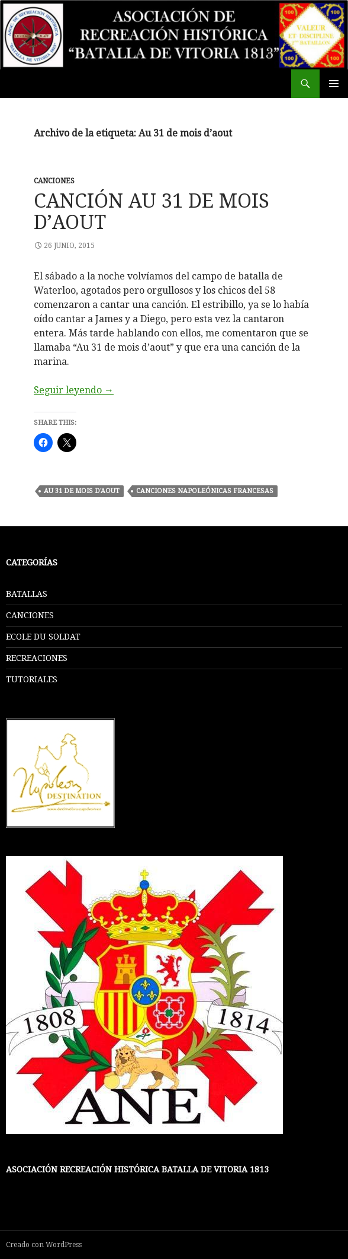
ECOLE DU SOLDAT (43, 636)
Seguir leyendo (74, 390)
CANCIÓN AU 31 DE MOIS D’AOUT (151, 211)
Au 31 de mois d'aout (82, 491)
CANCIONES (54, 181)
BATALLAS (26, 594)
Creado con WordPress (44, 1245)
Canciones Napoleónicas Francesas (204, 491)
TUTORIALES (31, 679)
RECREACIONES (36, 658)
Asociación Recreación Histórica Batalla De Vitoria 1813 (137, 1169)
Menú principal (334, 83)
